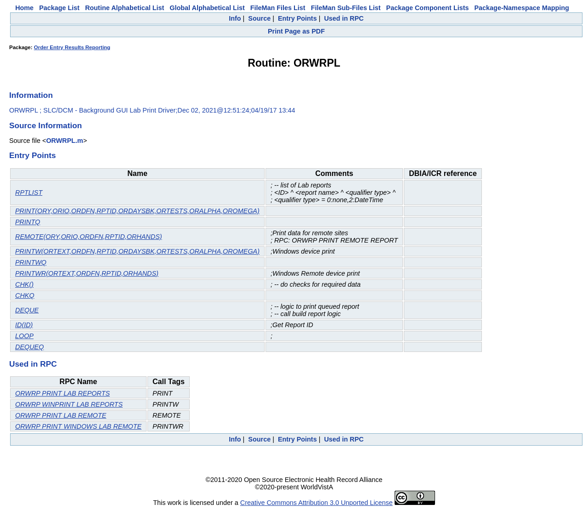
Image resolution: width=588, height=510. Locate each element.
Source (259, 18)
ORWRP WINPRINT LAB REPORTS (69, 404)
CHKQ (24, 295)
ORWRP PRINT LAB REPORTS (62, 393)
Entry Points (297, 18)
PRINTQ (27, 222)
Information (31, 95)
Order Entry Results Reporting (72, 47)
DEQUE (27, 310)
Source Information (45, 125)
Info (235, 18)
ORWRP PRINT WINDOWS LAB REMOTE (78, 426)
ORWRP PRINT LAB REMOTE (60, 415)
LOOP (24, 336)
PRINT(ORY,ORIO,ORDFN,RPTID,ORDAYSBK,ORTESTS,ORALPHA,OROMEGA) (137, 211)
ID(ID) (24, 325)
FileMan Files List (277, 7)
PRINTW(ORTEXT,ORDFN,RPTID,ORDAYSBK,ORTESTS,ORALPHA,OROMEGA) (137, 251)
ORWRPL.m (64, 140)
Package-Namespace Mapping (522, 7)
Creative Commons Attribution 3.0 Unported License (316, 502)
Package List (59, 7)
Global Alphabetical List (207, 7)
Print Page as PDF (296, 31)
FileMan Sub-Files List (346, 7)
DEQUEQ (29, 347)
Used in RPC (343, 18)
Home (24, 7)
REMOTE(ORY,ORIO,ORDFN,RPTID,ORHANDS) (88, 236)
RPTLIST (28, 192)
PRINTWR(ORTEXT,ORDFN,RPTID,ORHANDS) (86, 273)
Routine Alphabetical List (124, 7)
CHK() (24, 284)
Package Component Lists (427, 7)
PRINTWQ (30, 262)
